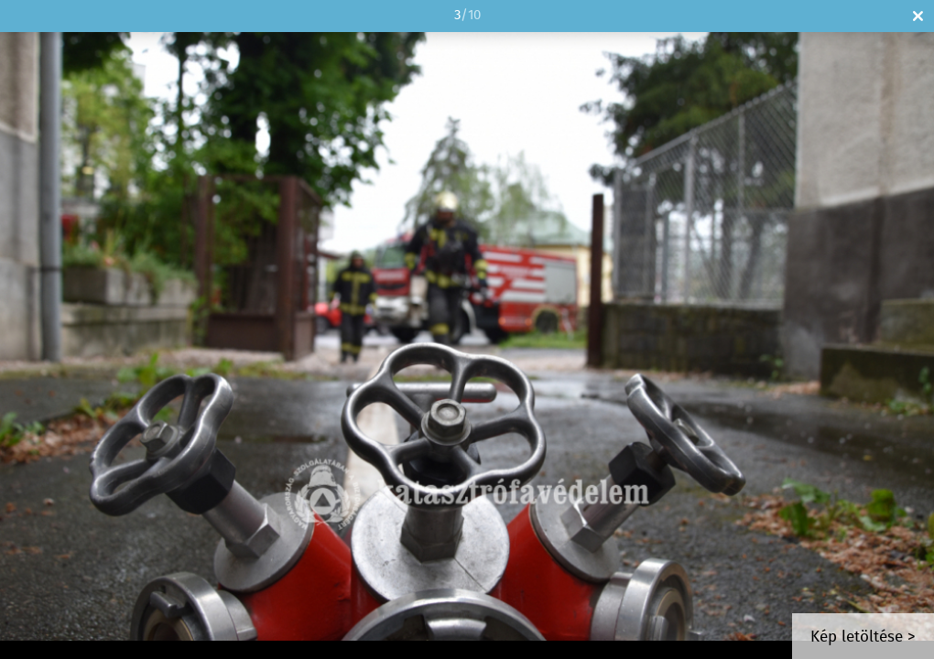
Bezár (918, 16)
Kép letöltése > (863, 637)
